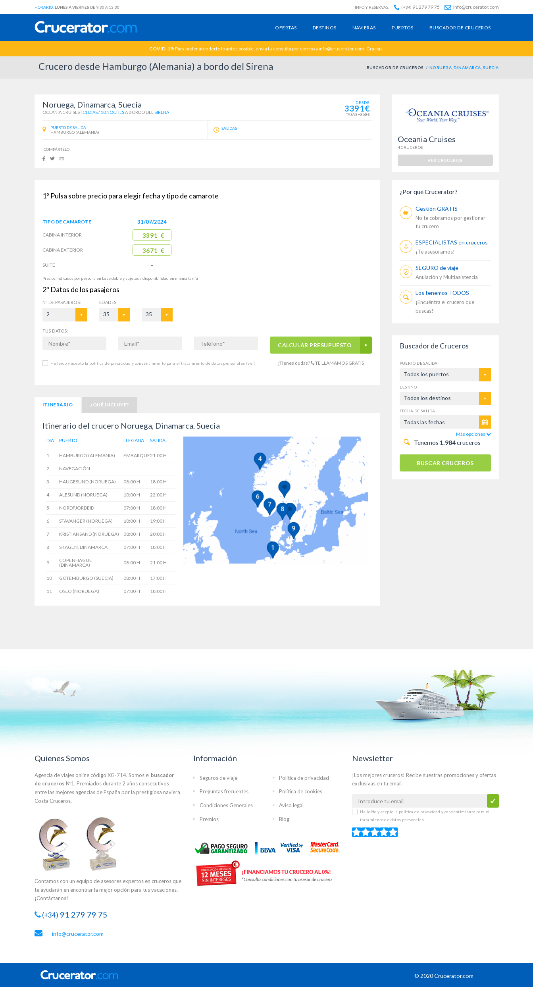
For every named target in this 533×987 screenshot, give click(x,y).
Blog (284, 819)
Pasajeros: (61, 302)
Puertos (403, 28)
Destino (408, 387)
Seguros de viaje (218, 778)
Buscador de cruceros (460, 28)
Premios (209, 819)
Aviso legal (291, 805)
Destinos (325, 28)
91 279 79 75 (417, 7)
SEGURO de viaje (437, 267)
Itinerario (57, 405)
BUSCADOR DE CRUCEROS (395, 67)
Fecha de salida (417, 410)
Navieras (364, 28)
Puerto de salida (419, 363)
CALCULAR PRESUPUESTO (315, 345)
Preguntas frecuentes (224, 791)
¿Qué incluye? (109, 405)
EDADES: (108, 302)
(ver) (250, 363)
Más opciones (473, 434)
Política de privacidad (304, 778)
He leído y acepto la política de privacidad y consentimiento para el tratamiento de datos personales (153, 363)
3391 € (153, 235)
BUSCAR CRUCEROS (445, 463)
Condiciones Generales (226, 805)
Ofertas (285, 28)
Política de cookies (300, 791)
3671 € (153, 250)
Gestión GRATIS (437, 208)
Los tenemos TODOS (442, 292)
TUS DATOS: (55, 330)
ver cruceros (444, 160)
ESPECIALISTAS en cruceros (452, 242)
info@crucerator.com (471, 7)
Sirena (161, 112)
